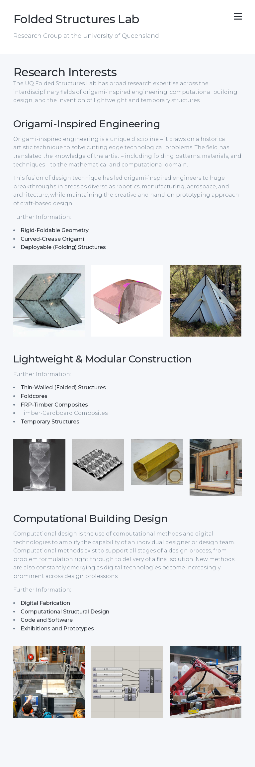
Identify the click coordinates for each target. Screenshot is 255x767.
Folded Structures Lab (76, 19)
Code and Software (47, 620)
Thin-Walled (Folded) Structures (63, 387)
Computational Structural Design (65, 611)
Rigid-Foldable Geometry (55, 230)
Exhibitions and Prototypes (57, 628)
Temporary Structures (50, 421)
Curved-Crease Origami (52, 239)
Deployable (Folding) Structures (63, 247)
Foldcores (34, 396)
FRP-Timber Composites (54, 405)
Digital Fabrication (45, 603)
